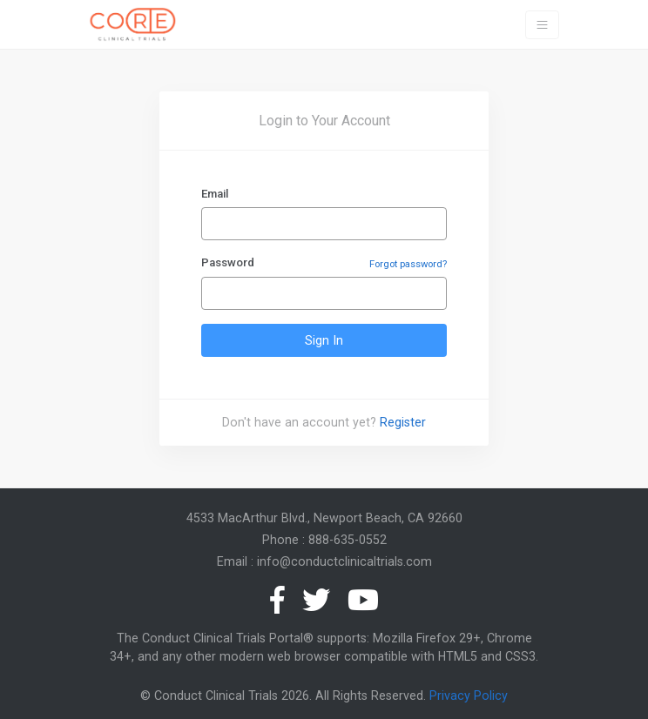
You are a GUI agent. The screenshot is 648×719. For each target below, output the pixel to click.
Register (403, 422)
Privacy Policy (468, 695)
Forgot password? (408, 264)
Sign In (324, 340)
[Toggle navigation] (542, 24)
